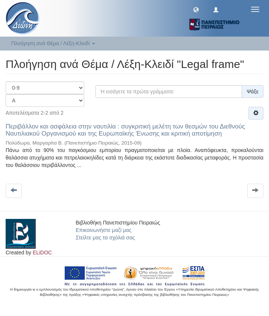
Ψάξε (253, 92)
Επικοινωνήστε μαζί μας (103, 230)
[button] (196, 9)
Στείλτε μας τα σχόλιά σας (105, 238)
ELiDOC (42, 252)
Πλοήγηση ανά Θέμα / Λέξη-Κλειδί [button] (53, 43)
